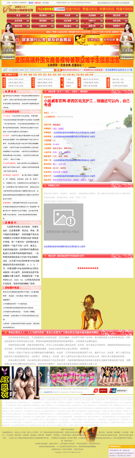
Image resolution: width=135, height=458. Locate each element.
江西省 (50, 82)
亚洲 (114, 82)
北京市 (10, 79)
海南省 (68, 86)
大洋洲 (114, 86)
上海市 (39, 79)
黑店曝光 (43, 15)
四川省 (91, 79)
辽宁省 (15, 86)
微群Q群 (92, 26)
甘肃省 (96, 82)
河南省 (50, 86)
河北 (67, 92)
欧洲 (118, 82)
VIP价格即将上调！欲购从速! (119, 450)
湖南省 (39, 86)
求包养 (67, 15)
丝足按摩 (67, 21)
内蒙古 (15, 82)
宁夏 (88, 86)
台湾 (122, 79)
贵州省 (96, 79)
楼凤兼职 (43, 21)
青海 (92, 86)
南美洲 (125, 86)
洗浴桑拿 (92, 15)
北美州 (120, 86)
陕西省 (91, 82)
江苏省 (44, 79)
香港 (114, 79)
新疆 (95, 86)
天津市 (15, 79)
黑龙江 (21, 82)
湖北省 (44, 86)
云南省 (85, 82)
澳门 (118, 79)
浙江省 (50, 79)
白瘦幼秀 (43, 26)
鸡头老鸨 (116, 21)
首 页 (18, 15)
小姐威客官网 (47, 392)
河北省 (21, 79)
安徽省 (44, 82)
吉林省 (10, 86)
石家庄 (74, 92)
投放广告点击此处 (67, 429)
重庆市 (85, 79)
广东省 (68, 79)
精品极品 (67, 26)
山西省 (10, 82)
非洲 (122, 82)
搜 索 (58, 70)
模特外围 (18, 26)
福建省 (39, 82)
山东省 (21, 86)
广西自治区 (70, 82)
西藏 (85, 86)
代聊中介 (92, 21)
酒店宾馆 (116, 15)
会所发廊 (18, 21)
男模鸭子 (116, 26)
